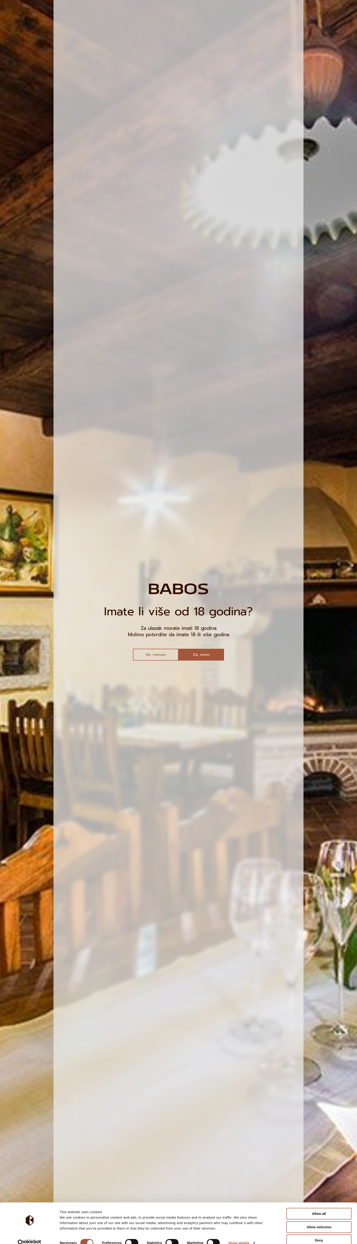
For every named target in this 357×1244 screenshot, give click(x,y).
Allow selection (318, 1219)
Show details (239, 1235)
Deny (319, 1232)
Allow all (319, 1206)
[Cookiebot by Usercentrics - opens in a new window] (29, 1235)
